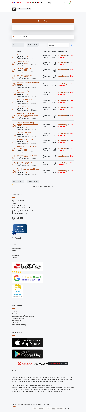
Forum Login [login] (43, 21)
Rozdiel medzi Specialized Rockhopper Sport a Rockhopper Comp (27, 124)
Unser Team (16, 314)
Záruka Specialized (23, 106)
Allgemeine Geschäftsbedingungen (23, 316)
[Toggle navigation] (15, 27)
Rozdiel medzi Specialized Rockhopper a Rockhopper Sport (27, 114)
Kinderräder (15, 255)
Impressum (15, 322)
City (13, 246)
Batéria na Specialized (24, 68)
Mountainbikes (16, 249)
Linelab (72, 408)
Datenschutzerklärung (19, 325)
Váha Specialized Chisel (24, 132)
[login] (73, 3)
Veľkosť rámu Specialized (25, 75)
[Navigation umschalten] (58, 9)
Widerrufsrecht (16, 320)
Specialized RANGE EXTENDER (27, 155)
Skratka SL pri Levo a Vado (25, 139)
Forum (14, 327)
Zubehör (14, 257)
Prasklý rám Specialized (24, 99)
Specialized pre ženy (23, 61)
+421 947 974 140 (19, 205)
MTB (18, 54)
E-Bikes (14, 244)
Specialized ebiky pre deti (25, 162)
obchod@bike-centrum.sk (22, 207)
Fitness (14, 253)
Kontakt (14, 312)
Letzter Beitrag (62, 55)
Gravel (14, 251)
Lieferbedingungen (18, 318)
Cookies (14, 406)
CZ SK (16, 36)
